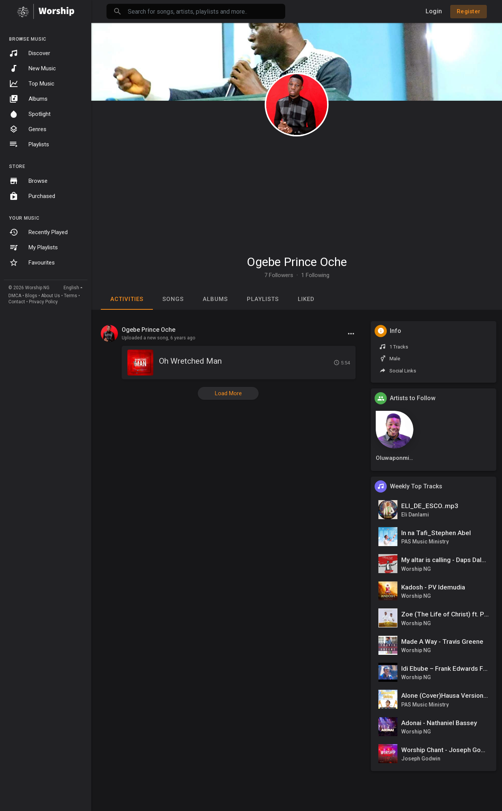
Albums (28, 98)
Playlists (29, 144)
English (71, 287)
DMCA (14, 295)
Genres (27, 129)
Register (468, 11)
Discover (29, 53)
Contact (16, 301)
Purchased (32, 196)
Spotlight (30, 114)
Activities (126, 299)
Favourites (32, 262)
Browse (28, 180)
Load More (228, 393)
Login (434, 11)
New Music (32, 68)
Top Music (31, 83)
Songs (173, 299)
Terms (70, 295)
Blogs (31, 295)
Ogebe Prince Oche (297, 262)
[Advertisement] (296, 192)
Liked (306, 299)
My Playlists (33, 247)
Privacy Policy (43, 301)
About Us (50, 295)
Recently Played (38, 232)
